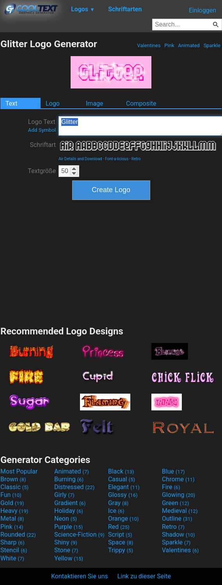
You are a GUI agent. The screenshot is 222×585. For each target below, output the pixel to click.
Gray (118, 503)
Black (121, 471)
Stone (66, 550)
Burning (68, 479)
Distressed (74, 487)
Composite (141, 103)
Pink (169, 45)
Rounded (18, 534)
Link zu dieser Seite (144, 576)
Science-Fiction (79, 534)
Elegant (124, 487)
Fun (10, 494)
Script (120, 534)
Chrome (178, 479)
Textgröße (42, 171)
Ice (116, 510)
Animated (189, 45)
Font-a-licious (116, 159)
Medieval (180, 510)
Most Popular (19, 471)
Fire (171, 487)
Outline (177, 518)
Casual (121, 479)
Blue (173, 471)
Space (120, 542)
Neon (65, 518)
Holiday (68, 510)
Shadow (178, 534)
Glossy (123, 494)
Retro (136, 159)
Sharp (12, 542)
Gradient (69, 503)
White (12, 558)
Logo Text (42, 125)
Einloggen (202, 10)
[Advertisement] (111, 261)
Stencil (13, 550)
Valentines (149, 45)
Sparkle (212, 45)
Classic (14, 487)
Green (175, 503)
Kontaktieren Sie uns (79, 576)
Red (119, 526)
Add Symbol (42, 130)
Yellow (68, 558)
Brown (13, 479)
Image (94, 103)
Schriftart (43, 144)
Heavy (14, 510)
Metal (12, 518)
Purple (68, 526)
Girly (64, 494)
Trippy (120, 550)
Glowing (178, 494)
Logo (53, 103)
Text (11, 103)
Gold (12, 503)
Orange (123, 518)
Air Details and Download (80, 159)
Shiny (65, 542)
